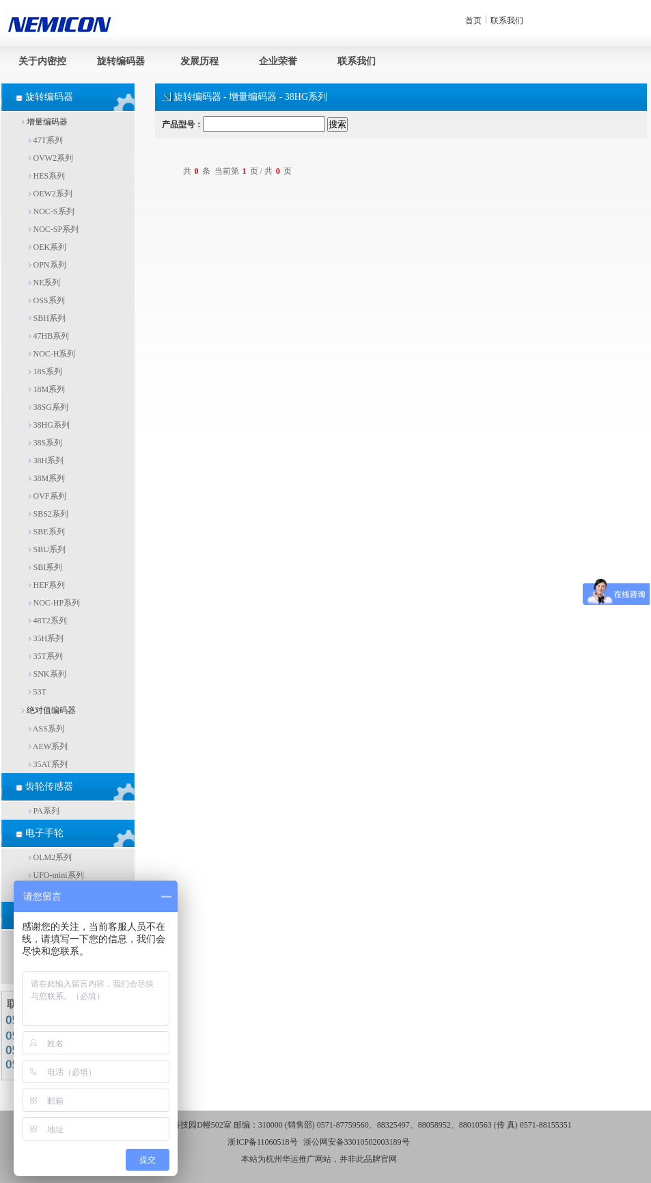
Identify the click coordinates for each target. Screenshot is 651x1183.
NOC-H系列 (52, 354)
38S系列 (46, 442)
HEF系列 (47, 585)
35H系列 (46, 638)
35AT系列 (48, 764)
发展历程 (199, 61)
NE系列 (45, 282)
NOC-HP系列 (55, 603)
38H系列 (46, 460)
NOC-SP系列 (54, 229)
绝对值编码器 (49, 710)
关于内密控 (42, 61)
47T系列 (46, 140)
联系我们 (506, 20)
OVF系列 (47, 496)
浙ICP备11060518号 (262, 1142)
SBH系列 (47, 318)
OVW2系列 (51, 158)
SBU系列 (47, 549)
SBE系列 (47, 531)
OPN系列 (47, 265)
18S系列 (46, 371)
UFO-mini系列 (56, 875)
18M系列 (47, 389)
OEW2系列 (50, 193)
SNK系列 (47, 674)
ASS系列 (46, 728)
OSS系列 (47, 300)
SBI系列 (46, 567)
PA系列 (44, 811)
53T (37, 692)
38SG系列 (48, 407)
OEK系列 (48, 247)
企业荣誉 (278, 61)
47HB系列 (49, 336)
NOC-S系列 (51, 211)
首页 (473, 20)
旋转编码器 (121, 61)
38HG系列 (49, 425)
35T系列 (46, 656)
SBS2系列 (48, 514)
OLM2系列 (50, 857)
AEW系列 (48, 746)
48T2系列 (48, 620)
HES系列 (47, 176)
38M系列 (47, 478)
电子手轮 (44, 833)
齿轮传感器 (49, 786)
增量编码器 (45, 122)
